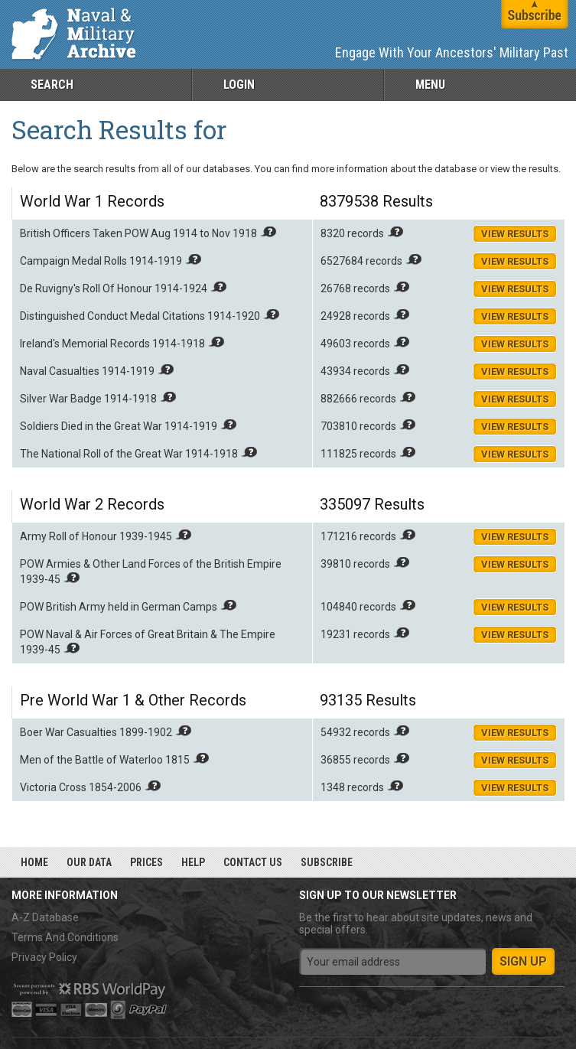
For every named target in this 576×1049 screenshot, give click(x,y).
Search (52, 84)
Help (193, 862)
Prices (146, 862)
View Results (514, 233)
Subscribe (327, 862)
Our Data (89, 862)
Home (34, 862)
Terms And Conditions (65, 937)
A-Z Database (45, 917)
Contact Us (252, 862)
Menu (430, 84)
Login (239, 84)
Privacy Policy (44, 957)
